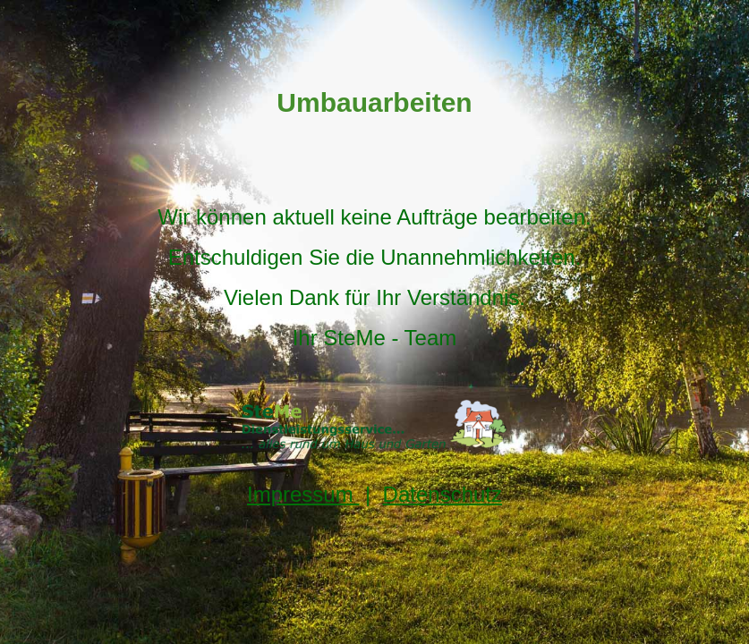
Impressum (303, 494)
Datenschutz (442, 494)
